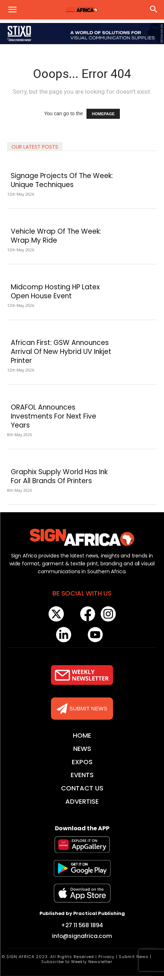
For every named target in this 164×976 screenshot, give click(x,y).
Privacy (106, 956)
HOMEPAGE (103, 114)
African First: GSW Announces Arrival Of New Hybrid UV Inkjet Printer (61, 351)
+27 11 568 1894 (82, 925)
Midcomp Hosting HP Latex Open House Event (55, 291)
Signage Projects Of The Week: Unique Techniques (62, 180)
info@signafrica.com (82, 936)
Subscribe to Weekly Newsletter (76, 962)
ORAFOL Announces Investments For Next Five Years (53, 416)
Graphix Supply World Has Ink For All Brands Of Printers (59, 476)
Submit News (134, 956)
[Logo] (82, 537)
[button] (12, 9)
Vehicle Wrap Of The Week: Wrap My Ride (56, 236)
